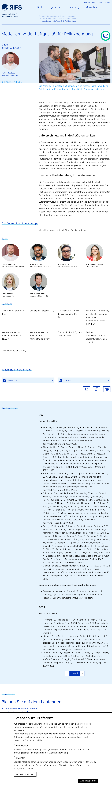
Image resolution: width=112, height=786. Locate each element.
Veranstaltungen (89, 2)
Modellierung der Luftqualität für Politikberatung (59, 19)
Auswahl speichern (25, 774)
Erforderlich (22, 745)
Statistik (20, 758)
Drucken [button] (106, 389)
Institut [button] (38, 7)
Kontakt (107, 2)
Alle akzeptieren (88, 781)
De (107, 7)
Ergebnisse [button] (54, 7)
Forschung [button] (73, 7)
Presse (100, 2)
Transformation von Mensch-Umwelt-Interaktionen (57, 16)
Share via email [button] (86, 389)
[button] (96, 389)
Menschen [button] (92, 7)
